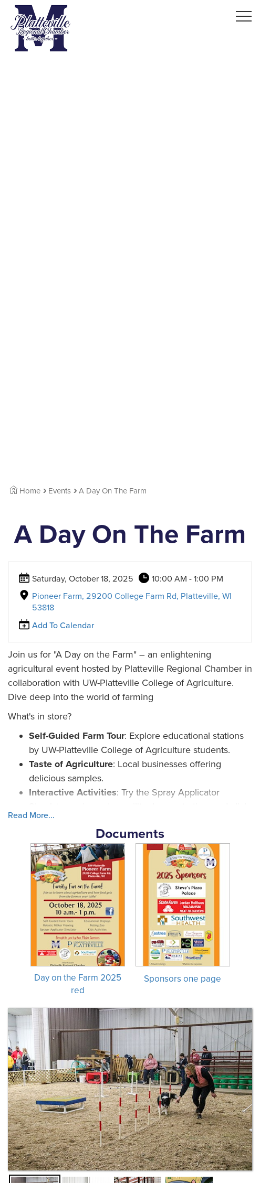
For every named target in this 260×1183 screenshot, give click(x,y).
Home (24, 491)
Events (59, 491)
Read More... (31, 815)
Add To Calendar (63, 625)
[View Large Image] (130, 1089)
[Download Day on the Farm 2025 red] (77, 919)
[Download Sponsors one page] (183, 913)
